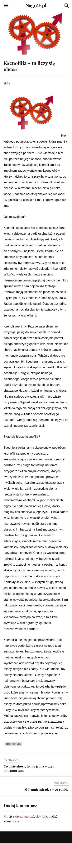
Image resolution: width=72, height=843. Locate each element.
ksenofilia (13, 744)
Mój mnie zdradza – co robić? (46, 789)
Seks (7, 82)
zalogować (26, 816)
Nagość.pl (36, 5)
